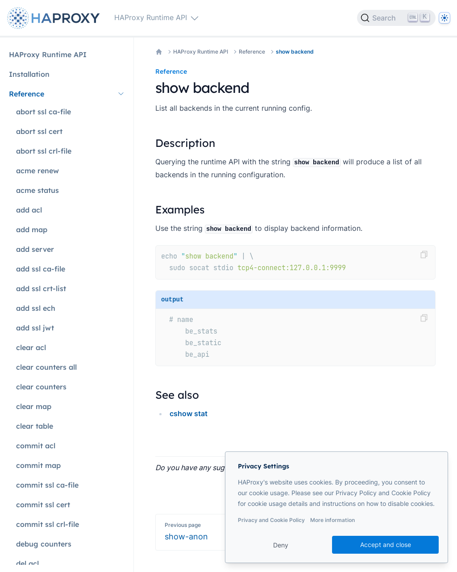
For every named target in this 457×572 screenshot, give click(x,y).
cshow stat (189, 413)
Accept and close (385, 544)
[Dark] (444, 18)
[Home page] (55, 18)
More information (332, 520)
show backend (295, 51)
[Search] (396, 18)
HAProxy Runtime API (200, 51)
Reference (252, 51)
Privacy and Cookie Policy (271, 520)
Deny (280, 545)
